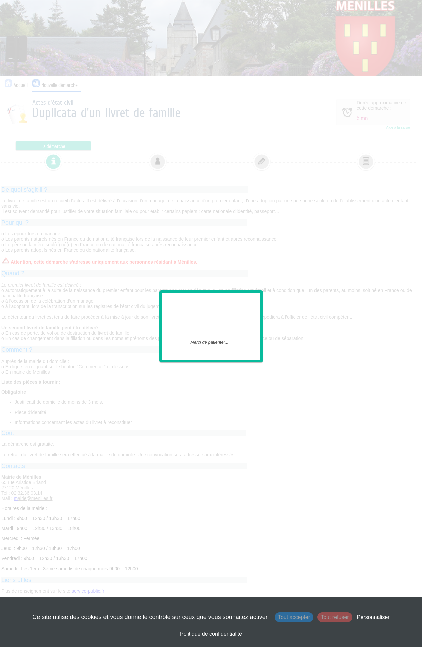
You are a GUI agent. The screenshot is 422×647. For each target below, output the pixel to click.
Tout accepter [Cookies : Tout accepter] (294, 617)
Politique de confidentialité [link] (211, 634)
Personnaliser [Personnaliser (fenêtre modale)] (373, 617)
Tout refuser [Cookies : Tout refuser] (335, 617)
